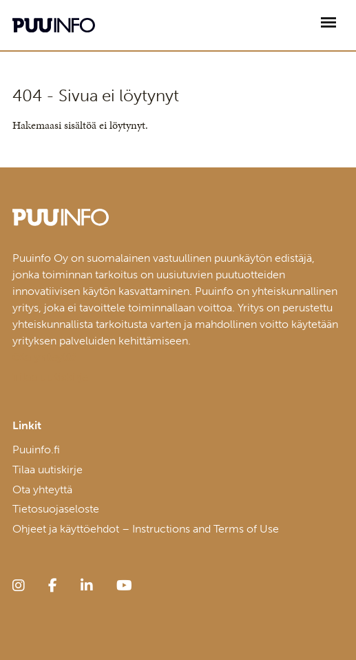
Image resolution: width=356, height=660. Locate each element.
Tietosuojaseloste (55, 508)
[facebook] (52, 585)
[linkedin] (87, 585)
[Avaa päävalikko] (328, 22)
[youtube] (124, 585)
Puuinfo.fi (36, 449)
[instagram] (18, 585)
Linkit (26, 425)
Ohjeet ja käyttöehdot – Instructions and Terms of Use (145, 528)
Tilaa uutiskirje (47, 469)
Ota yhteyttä (42, 489)
